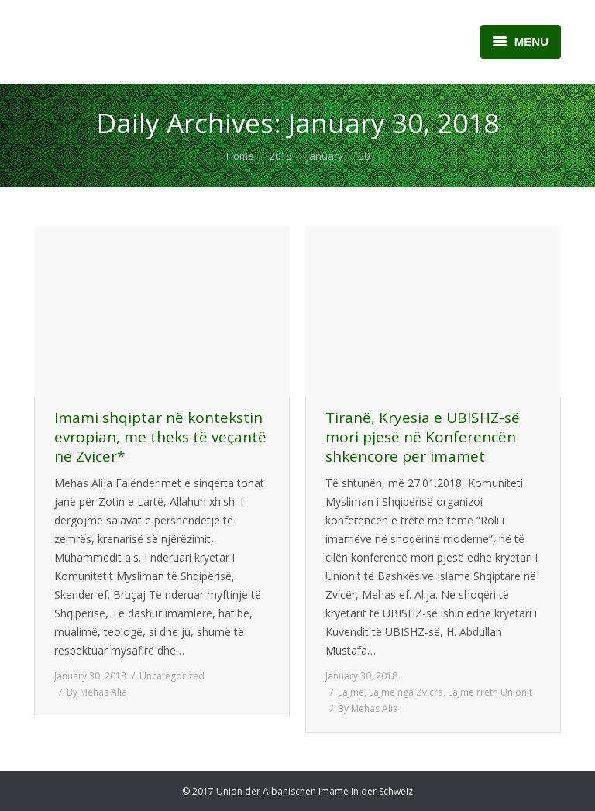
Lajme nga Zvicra (406, 692)
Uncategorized (172, 675)
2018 (280, 156)
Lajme (351, 692)
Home (240, 156)
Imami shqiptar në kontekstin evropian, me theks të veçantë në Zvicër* (160, 437)
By (97, 692)
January (325, 156)
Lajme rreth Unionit (490, 692)
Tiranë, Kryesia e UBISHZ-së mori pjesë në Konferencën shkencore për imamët (422, 437)
